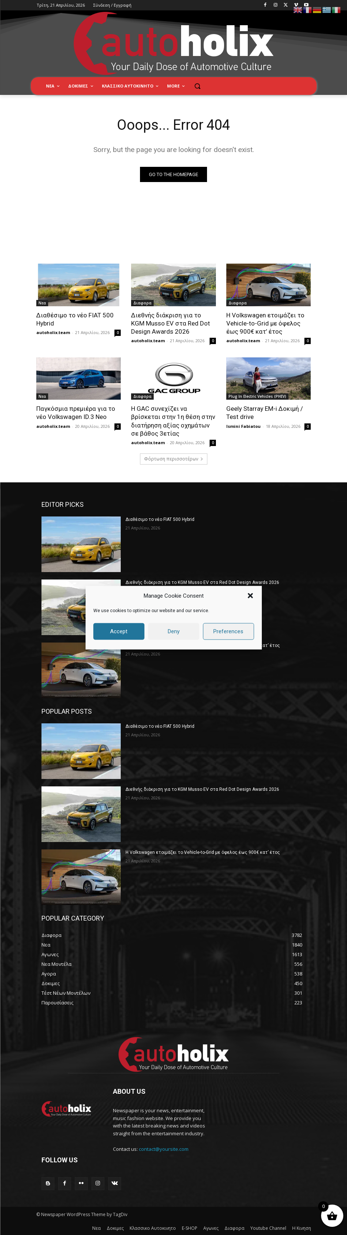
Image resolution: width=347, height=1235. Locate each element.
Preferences (228, 631)
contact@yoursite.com (163, 1149)
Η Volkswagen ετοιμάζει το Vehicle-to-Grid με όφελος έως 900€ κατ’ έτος (265, 323)
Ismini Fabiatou (243, 426)
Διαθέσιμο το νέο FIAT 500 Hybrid (160, 519)
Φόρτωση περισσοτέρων (173, 459)
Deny (174, 631)
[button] (250, 596)
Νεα (42, 303)
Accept (118, 631)
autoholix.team (53, 332)
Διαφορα (142, 303)
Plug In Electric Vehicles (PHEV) (257, 396)
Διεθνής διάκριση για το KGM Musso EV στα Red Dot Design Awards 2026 (170, 323)
